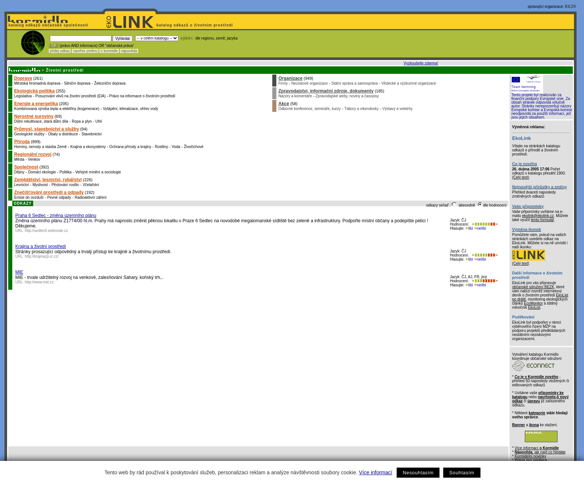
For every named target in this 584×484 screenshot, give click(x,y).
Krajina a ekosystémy (88, 147)
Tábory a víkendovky (362, 109)
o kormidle (109, 51)
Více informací (375, 472)
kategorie (537, 413)
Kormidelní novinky (530, 456)
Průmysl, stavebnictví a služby (46, 129)
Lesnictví (21, 185)
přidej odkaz (60, 51)
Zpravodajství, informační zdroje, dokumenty (325, 91)
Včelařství (91, 185)
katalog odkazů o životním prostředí (195, 25)
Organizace (290, 78)
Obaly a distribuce (63, 134)
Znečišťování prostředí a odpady (48, 192)
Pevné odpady (59, 197)
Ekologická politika (34, 91)
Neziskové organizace (309, 83)
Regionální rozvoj (32, 154)
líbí (469, 228)
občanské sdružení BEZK (533, 287)
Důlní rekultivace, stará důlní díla (41, 121)
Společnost (26, 167)
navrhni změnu (85, 51)
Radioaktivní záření (90, 197)
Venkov (34, 159)
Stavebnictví (92, 134)
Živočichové (194, 147)
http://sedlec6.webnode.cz (46, 231)
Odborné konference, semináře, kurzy (309, 109)
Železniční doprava (110, 83)
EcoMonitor (533, 303)
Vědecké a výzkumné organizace (408, 83)
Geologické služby (29, 134)
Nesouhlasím (418, 472)
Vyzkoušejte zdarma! (421, 63)
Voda (176, 147)
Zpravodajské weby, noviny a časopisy (347, 96)
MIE (19, 272)
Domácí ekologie (42, 172)
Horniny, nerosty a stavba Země (40, 147)
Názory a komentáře (295, 96)
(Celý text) (520, 177)
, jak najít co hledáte (540, 452)
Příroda (22, 141)
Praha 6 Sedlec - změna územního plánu (55, 215)
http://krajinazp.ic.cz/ (42, 256)
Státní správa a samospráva (354, 83)
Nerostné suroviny (33, 116)
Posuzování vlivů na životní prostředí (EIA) (70, 96)
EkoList (534, 307)
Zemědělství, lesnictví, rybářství (48, 179)
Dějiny (19, 172)
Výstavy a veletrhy (398, 109)
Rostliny (161, 147)
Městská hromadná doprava (37, 83)
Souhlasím (461, 472)
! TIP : (53, 46)
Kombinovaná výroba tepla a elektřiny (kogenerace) (56, 109)
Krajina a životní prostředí (40, 246)
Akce (283, 103)
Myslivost (40, 185)
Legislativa (23, 96)
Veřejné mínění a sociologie (98, 172)
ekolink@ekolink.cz (538, 216)
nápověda (129, 51)
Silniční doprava (77, 83)
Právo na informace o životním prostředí (142, 96)
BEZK (571, 6)
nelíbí (480, 228)
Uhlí (98, 121)
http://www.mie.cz (39, 282)
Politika (66, 172)
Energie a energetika (36, 103)
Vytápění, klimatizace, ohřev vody (130, 109)
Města (19, 159)
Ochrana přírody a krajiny (130, 147)
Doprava (23, 78)
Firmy (283, 83)
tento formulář (542, 220)
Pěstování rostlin (65, 185)
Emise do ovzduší (29, 197)
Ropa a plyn (82, 121)
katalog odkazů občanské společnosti (47, 25)
